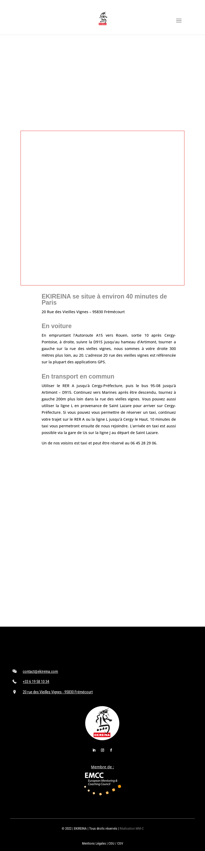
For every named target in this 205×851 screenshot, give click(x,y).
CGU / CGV (115, 843)
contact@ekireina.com (40, 671)
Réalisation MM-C (132, 828)
